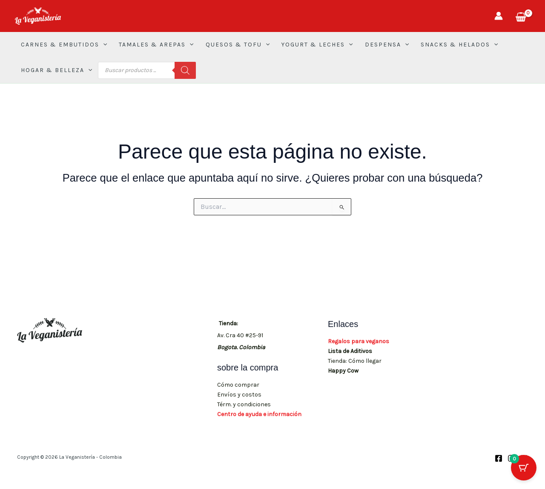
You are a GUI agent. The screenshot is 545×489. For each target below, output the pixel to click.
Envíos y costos (239, 394)
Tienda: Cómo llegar (355, 361)
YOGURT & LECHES (317, 45)
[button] (103, 45)
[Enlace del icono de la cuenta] (498, 16)
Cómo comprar (238, 384)
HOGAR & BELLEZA (56, 70)
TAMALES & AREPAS (156, 45)
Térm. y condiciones (244, 404)
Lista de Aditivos (350, 351)
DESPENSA (387, 45)
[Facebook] (498, 458)
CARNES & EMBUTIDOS (64, 45)
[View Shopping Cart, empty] (520, 16)
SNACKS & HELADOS (459, 45)
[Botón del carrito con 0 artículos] (523, 467)
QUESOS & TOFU (238, 45)
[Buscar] (185, 70)
